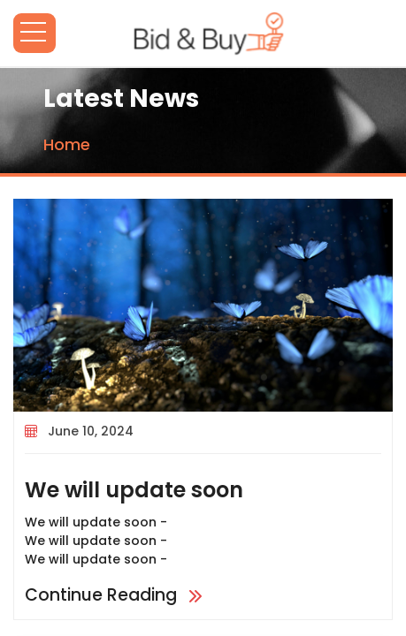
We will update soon (134, 489)
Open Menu (34, 33)
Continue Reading (115, 595)
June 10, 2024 (91, 431)
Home (66, 144)
